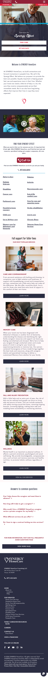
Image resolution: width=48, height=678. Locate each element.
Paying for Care (10, 618)
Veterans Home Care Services (35, 225)
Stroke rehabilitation (35, 208)
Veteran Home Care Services (14, 614)
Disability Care (10, 612)
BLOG (7, 624)
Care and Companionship (14, 274)
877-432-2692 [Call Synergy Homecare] (24, 48)
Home (6, 588)
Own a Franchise (11, 637)
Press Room (9, 633)
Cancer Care (9, 609)
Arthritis (30, 182)
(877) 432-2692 (10, 578)
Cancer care (7, 194)
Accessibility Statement (28, 666)
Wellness (7, 449)
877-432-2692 (25, 170)
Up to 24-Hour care (10, 220)
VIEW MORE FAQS (24, 546)
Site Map (16, 666)
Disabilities (7, 189)
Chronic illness (32, 220)
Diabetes (30, 177)
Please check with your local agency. (15, 664)
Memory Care (9, 330)
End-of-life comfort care (32, 195)
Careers (7, 628)
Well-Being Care (10, 605)
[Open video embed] (24, 124)
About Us (8, 590)
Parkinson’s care (9, 201)
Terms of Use (32, 664)
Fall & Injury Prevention (12, 616)
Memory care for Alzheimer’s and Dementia (9, 226)
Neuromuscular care (35, 189)
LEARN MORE (28, 296)
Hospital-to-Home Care (12, 601)
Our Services (9, 598)
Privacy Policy (8, 666)
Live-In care (31, 215)
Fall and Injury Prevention (15, 395)
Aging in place (8, 177)
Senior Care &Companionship (15, 603)
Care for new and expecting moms (33, 202)
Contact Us (42, 4)
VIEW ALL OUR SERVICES (24, 477)
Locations (5, 4)
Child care (7, 215)
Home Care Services (12, 599)
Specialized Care (10, 611)
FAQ (8, 594)
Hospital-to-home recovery (9, 209)
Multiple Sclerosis (6, 183)
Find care (24, 42)
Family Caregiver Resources (15, 622)
